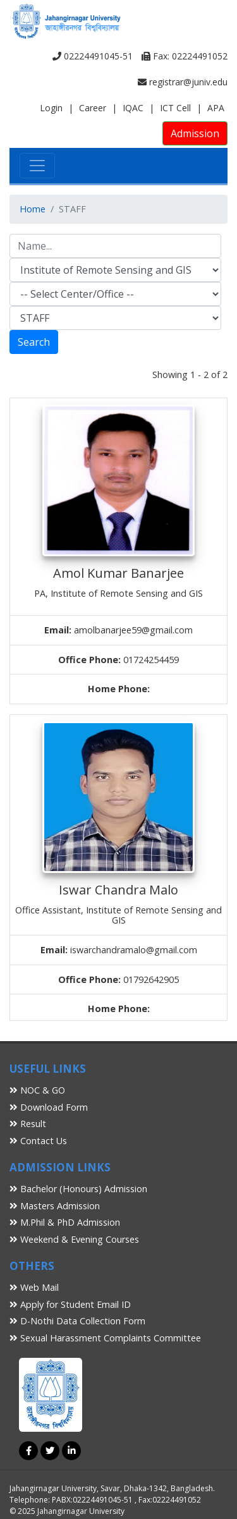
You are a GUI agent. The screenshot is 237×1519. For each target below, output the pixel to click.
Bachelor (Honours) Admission (78, 1189)
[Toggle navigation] (37, 165)
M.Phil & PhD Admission (64, 1222)
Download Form (48, 1107)
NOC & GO (37, 1090)
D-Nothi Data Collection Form (77, 1321)
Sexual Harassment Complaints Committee (105, 1338)
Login (51, 108)
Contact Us (38, 1141)
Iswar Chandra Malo (118, 889)
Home (33, 209)
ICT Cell (175, 108)
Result (27, 1124)
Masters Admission (54, 1206)
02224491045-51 (92, 56)
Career (92, 108)
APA (215, 108)
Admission (195, 133)
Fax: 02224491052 (185, 56)
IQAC (133, 108)
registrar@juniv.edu (183, 82)
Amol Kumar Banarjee (118, 573)
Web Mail (34, 1287)
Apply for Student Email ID (70, 1304)
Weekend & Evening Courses (74, 1239)
